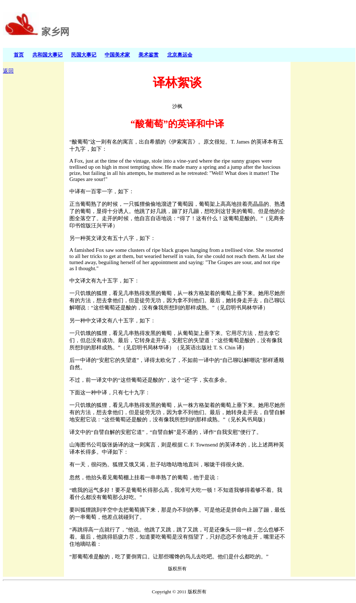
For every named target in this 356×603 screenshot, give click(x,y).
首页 (19, 55)
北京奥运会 (179, 55)
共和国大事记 (47, 55)
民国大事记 (83, 55)
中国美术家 (117, 55)
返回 (8, 71)
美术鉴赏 (148, 55)
